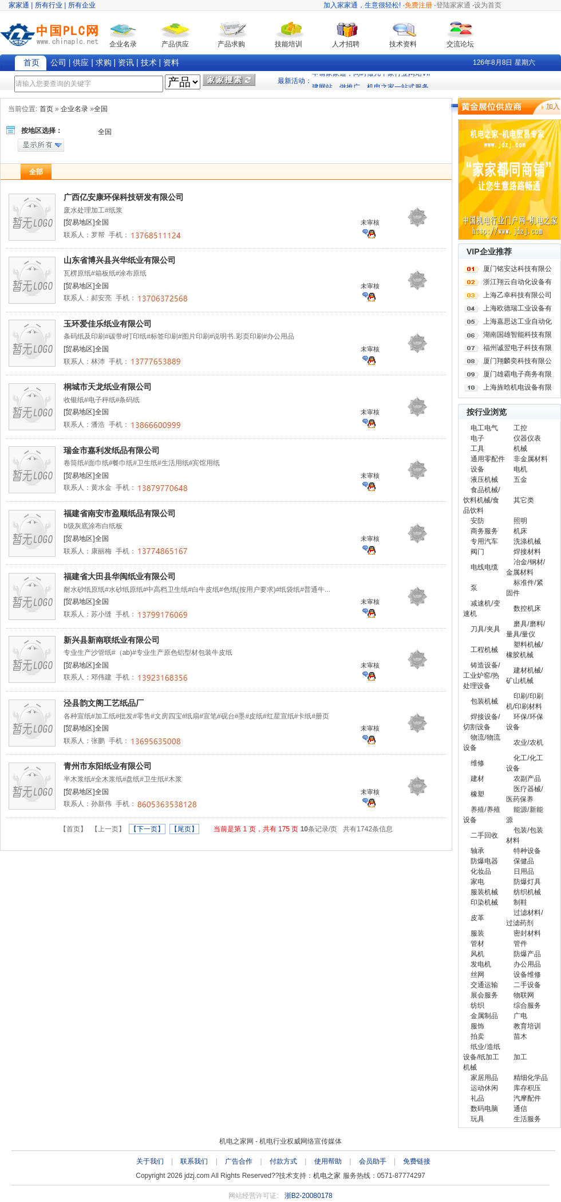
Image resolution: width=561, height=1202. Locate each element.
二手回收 (484, 835)
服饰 (477, 1026)
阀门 (477, 552)
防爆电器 (484, 861)
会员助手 (372, 1161)
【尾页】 (184, 829)
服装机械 (484, 892)
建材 (477, 779)
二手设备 (527, 985)
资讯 (126, 62)
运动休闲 (484, 1088)
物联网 (523, 995)
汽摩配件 (527, 1098)
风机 (477, 954)
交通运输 (484, 985)
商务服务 (484, 531)
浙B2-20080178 (309, 1196)
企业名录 (123, 44)
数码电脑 (484, 1109)
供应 (81, 62)
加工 (520, 1057)
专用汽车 (484, 541)
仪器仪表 (527, 438)
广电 (520, 1016)
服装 (477, 933)
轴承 (477, 851)
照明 (520, 521)
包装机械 (484, 701)
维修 (477, 763)
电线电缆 (484, 567)
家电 (477, 882)
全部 (36, 172)
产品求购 (231, 44)
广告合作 (238, 1161)
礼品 (477, 1098)
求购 (104, 62)
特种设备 (527, 851)
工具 (477, 449)
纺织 (477, 1005)
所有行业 (48, 5)
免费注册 (418, 5)
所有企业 (82, 5)
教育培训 (527, 1026)
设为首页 (487, 5)
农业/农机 (528, 743)
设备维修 (527, 975)
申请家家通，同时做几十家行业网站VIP (372, 80)
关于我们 (150, 1161)
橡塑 (477, 794)
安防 (477, 521)
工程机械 (484, 650)
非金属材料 (530, 459)
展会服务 (484, 995)
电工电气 (484, 428)
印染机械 (484, 902)
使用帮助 (328, 1161)
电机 (520, 469)
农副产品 (527, 779)
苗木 (520, 1036)
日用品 (523, 871)
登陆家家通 (453, 5)
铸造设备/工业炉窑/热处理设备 (481, 675)
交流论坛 (460, 44)
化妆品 (481, 871)
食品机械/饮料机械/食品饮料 (481, 500)
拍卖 (477, 1036)
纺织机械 (527, 892)
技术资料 (403, 44)
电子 (477, 438)
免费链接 (416, 1161)
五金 (520, 480)
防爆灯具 (527, 882)
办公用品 (527, 964)
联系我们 (194, 1161)
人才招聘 (345, 44)
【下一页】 (147, 829)
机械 (520, 449)
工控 (520, 428)
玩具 (477, 1119)
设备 (477, 469)
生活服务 (527, 1119)
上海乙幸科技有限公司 (517, 295)
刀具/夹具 (485, 629)
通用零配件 (488, 459)
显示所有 (41, 145)
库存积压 (527, 1088)
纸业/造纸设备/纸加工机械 (481, 1057)
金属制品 (484, 1016)
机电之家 (327, 1176)
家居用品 (484, 1078)
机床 (520, 531)
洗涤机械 (527, 541)
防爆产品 (527, 954)
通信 (520, 1109)
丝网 (477, 975)
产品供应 (175, 44)
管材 (477, 944)
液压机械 (484, 480)
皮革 (477, 918)
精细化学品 (530, 1078)
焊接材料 (527, 552)
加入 (553, 107)
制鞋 (520, 902)
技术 (149, 62)
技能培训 (288, 44)
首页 (31, 62)
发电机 (481, 964)
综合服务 (527, 1005)
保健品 (523, 861)
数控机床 (527, 608)
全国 (105, 132)
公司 (58, 62)
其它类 (523, 500)
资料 (171, 62)
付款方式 (283, 1161)
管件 (520, 944)
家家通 (19, 5)
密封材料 (527, 933)
